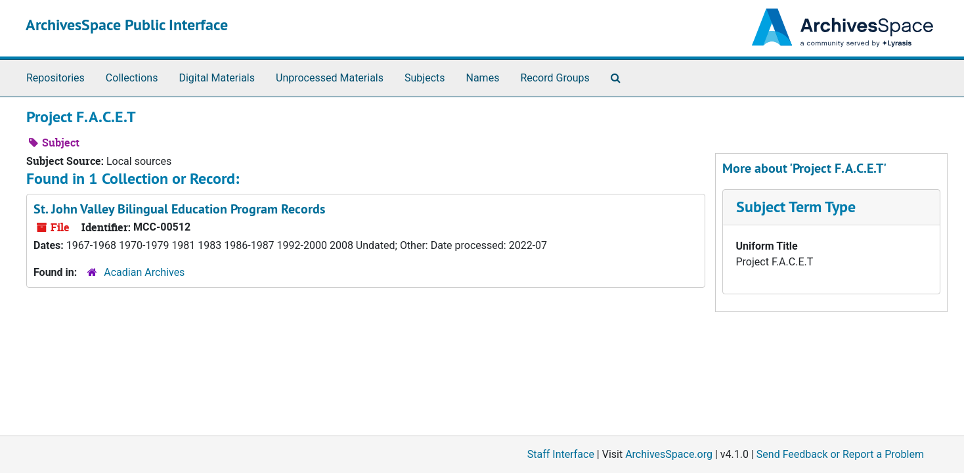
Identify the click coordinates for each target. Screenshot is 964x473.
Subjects (425, 78)
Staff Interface (560, 454)
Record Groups (554, 78)
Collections (132, 78)
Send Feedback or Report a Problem (840, 454)
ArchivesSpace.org (668, 454)
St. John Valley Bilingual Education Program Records (179, 208)
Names (483, 78)
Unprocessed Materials (329, 78)
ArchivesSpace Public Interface (127, 24)
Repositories (55, 78)
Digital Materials (217, 78)
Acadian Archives (144, 272)
